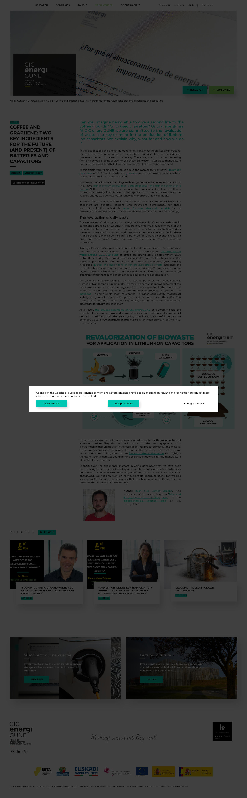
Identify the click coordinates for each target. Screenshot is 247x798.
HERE (93, 396)
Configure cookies (194, 403)
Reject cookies (51, 403)
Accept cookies (123, 403)
